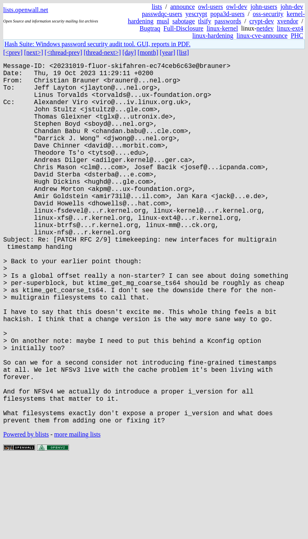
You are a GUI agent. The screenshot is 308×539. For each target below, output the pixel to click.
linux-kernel (222, 28)
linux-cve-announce (262, 35)
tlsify (204, 21)
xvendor (287, 21)
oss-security (268, 13)
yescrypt (196, 13)
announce (182, 6)
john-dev (291, 6)
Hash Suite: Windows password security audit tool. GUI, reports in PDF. (97, 44)
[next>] (33, 52)
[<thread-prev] (63, 52)
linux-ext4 (290, 28)
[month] (148, 52)
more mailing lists (77, 514)
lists (157, 6)
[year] (167, 52)
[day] (129, 52)
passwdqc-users (162, 13)
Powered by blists (26, 514)
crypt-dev (261, 21)
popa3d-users (227, 13)
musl (163, 21)
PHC (297, 35)
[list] (183, 52)
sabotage (183, 21)
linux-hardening (212, 35)
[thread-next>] (102, 52)
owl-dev (236, 6)
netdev (265, 28)
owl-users (210, 6)
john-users (263, 6)
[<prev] (12, 52)
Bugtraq (150, 28)
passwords (228, 21)
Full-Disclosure (184, 28)
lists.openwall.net (25, 9)
